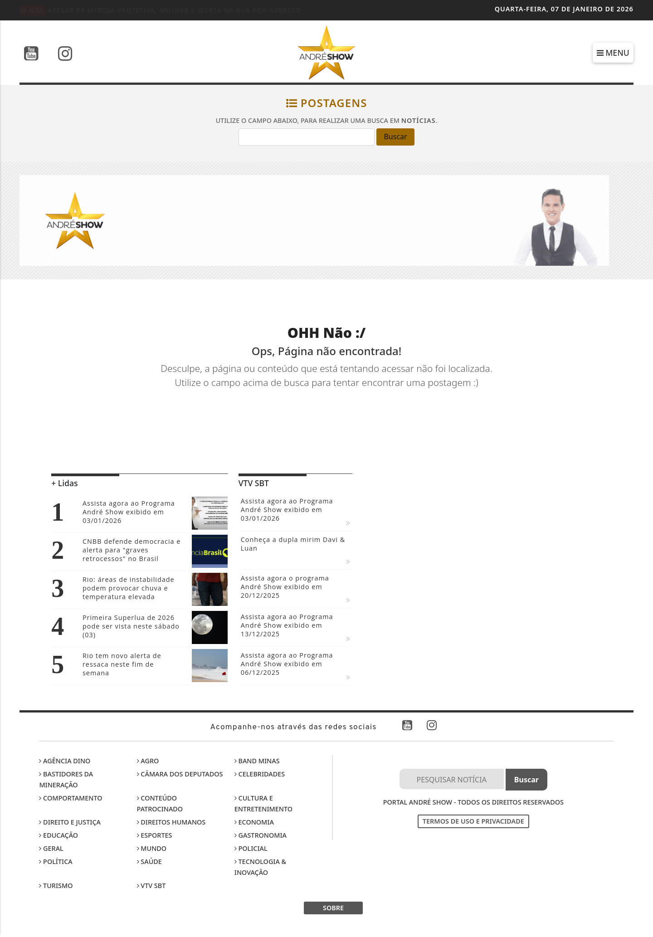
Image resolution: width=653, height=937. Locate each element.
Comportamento (70, 798)
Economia (254, 822)
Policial (251, 848)
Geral (51, 848)
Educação (58, 835)
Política (55, 861)
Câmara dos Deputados (180, 774)
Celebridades (259, 774)
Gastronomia (260, 835)
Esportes (154, 835)
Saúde (149, 861)
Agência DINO (64, 760)
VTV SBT (151, 885)
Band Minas (257, 760)
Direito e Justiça (70, 822)
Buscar (395, 137)
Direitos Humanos (171, 822)
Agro (148, 760)
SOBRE (333, 907)
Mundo (152, 848)
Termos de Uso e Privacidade (473, 821)
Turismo (56, 885)
